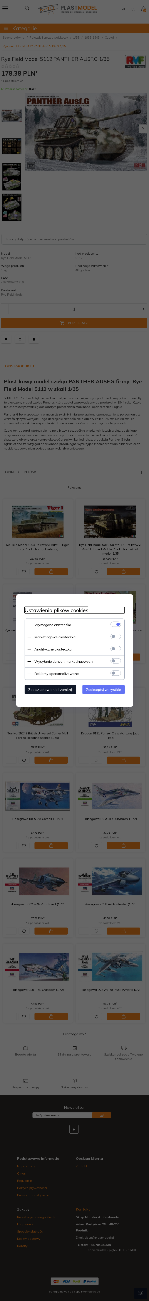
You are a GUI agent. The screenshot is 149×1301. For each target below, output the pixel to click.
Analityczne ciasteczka (53, 649)
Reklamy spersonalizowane (56, 673)
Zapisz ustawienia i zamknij (50, 689)
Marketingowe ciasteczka (54, 637)
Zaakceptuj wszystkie (103, 689)
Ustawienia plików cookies (56, 610)
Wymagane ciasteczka (52, 625)
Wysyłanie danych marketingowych (63, 661)
